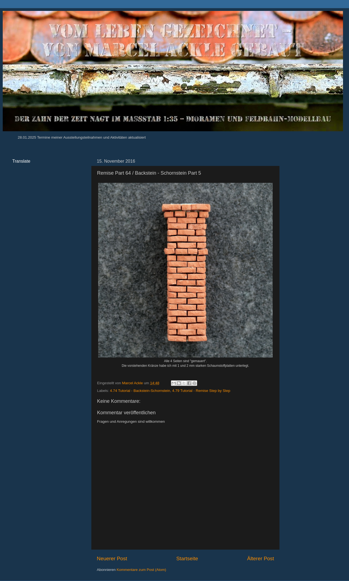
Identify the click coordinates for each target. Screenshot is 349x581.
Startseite (187, 558)
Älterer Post (260, 558)
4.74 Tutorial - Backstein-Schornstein (140, 391)
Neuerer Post (112, 558)
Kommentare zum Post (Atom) (141, 570)
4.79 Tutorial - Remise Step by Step (201, 391)
